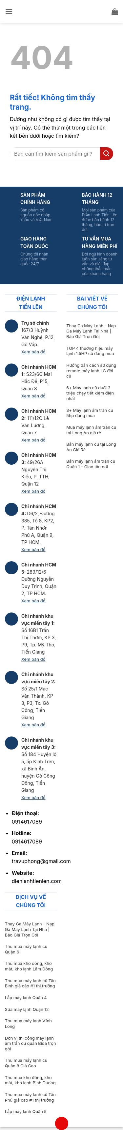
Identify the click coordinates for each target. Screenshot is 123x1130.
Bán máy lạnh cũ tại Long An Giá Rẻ (91, 447)
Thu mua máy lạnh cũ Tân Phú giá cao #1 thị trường (30, 1097)
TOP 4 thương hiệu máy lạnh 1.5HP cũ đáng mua (90, 351)
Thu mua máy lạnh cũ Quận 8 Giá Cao (26, 1063)
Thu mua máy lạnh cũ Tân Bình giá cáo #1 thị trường (30, 983)
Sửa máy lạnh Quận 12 (27, 1009)
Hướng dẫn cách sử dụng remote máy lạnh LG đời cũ (91, 371)
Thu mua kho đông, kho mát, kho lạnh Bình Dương (30, 1080)
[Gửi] (106, 153)
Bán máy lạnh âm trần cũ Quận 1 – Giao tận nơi (90, 464)
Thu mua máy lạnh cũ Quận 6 (26, 949)
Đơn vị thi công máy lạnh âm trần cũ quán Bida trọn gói (30, 1043)
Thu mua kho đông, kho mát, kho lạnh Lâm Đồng (29, 966)
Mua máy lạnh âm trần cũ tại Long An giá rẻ (91, 430)
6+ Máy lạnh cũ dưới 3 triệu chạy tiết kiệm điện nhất (90, 393)
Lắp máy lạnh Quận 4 (26, 997)
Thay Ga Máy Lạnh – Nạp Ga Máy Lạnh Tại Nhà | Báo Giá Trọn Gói (91, 331)
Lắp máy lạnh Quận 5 (26, 1111)
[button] (9, 11)
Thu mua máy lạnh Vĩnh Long (28, 1023)
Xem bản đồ (33, 351)
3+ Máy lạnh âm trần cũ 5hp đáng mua (89, 413)
